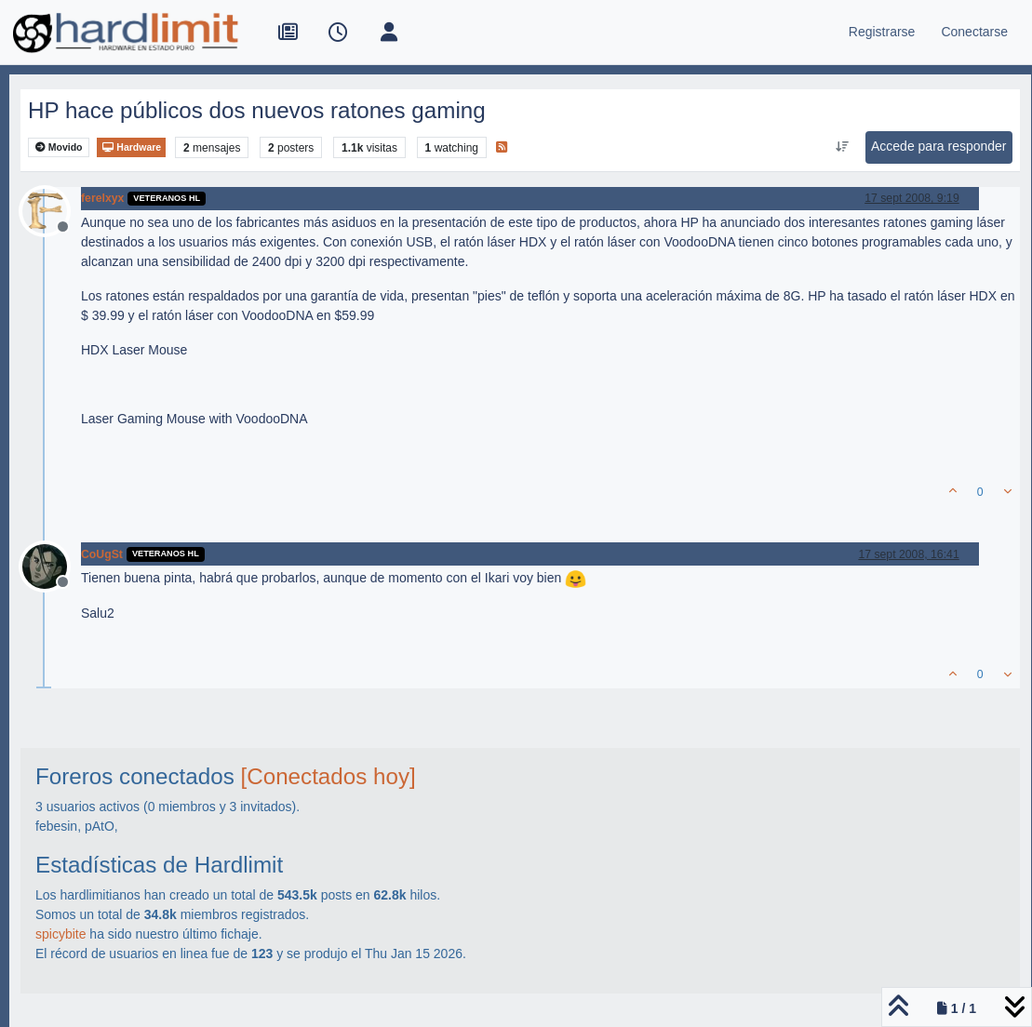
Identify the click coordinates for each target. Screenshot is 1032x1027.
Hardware (131, 147)
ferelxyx (102, 198)
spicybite (60, 934)
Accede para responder (939, 146)
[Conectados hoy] (328, 776)
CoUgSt (102, 554)
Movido (59, 147)
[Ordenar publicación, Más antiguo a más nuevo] (841, 147)
